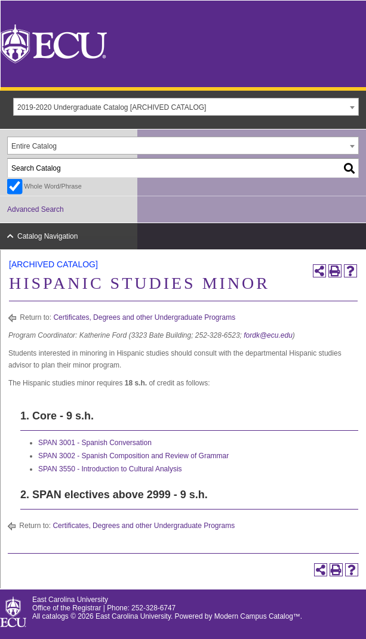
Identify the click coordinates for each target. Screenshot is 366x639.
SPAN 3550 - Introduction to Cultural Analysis (110, 469)
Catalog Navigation (47, 236)
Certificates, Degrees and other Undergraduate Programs (144, 317)
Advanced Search (35, 209)
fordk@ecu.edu (268, 335)
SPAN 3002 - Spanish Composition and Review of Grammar (133, 456)
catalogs (55, 616)
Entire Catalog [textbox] (34, 146)
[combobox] (186, 107)
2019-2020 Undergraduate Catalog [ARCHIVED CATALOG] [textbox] (111, 107)
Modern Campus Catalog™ (257, 616)
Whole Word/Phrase (52, 186)
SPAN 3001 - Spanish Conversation (95, 443)
